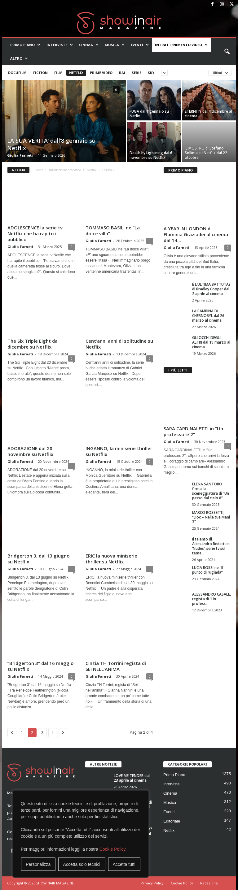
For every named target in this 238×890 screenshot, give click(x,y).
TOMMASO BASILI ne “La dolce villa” (113, 230)
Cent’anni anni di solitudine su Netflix (119, 344)
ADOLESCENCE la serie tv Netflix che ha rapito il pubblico (35, 233)
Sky (151, 72)
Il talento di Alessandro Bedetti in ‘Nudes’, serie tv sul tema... (211, 546)
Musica (115, 45)
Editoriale (171, 821)
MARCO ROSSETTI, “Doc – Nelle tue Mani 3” (211, 517)
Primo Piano (25, 45)
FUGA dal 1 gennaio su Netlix (149, 114)
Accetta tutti (124, 864)
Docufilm (17, 72)
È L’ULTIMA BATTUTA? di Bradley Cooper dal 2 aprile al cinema (211, 289)
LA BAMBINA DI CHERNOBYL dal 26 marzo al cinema (208, 315)
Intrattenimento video (181, 45)
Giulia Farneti (20, 155)
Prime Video (101, 72)
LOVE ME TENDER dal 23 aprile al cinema (132, 778)
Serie (136, 72)
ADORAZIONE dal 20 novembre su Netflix (30, 451)
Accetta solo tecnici (81, 864)
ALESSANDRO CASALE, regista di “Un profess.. (211, 599)
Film (58, 72)
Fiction (40, 72)
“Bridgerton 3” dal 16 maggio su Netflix (40, 666)
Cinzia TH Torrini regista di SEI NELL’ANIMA (116, 666)
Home (39, 170)
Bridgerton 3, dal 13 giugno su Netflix (38, 559)
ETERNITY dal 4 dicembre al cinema (208, 114)
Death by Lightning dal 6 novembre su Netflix (151, 155)
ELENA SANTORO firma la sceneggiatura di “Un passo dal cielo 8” (210, 491)
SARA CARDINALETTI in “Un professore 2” (193, 431)
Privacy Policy (152, 883)
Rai (122, 72)
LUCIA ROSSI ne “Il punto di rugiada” (207, 570)
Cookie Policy (112, 849)
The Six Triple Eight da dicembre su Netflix (32, 344)
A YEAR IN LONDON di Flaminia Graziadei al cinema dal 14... (196, 234)
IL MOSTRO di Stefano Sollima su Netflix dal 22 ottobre (206, 152)
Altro (19, 58)
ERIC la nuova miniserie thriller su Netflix (111, 559)
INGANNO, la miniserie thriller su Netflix (119, 451)
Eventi (140, 45)
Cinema (89, 45)
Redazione (209, 883)
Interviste (59, 45)
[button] (227, 52)
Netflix (76, 72)
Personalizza (38, 864)
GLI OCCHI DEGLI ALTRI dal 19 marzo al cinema (211, 342)
